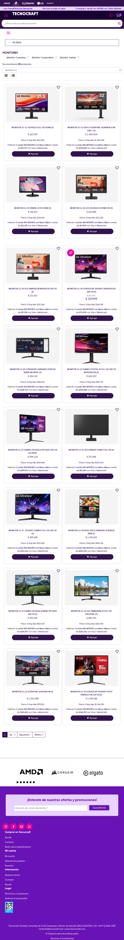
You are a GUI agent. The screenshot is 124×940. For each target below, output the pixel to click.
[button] (111, 14)
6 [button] (34, 783)
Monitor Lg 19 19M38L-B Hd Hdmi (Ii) (32, 208)
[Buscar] (119, 23)
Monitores (10, 52)
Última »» (38, 734)
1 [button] (18, 783)
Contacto (9, 842)
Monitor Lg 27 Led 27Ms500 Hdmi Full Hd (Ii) (91, 450)
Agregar (34, 154)
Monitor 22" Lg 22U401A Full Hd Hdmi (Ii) (33, 127)
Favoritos (9, 865)
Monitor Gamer (68, 57)
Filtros (14, 43)
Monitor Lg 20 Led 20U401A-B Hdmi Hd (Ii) (91, 208)
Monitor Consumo (16, 57)
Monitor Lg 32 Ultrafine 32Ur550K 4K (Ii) (32, 691)
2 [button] (21, 783)
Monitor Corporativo (43, 57)
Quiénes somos (12, 875)
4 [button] (28, 783)
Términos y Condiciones (16, 893)
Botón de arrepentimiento (18, 847)
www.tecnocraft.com (75, 929)
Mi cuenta (10, 856)
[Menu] (6, 16)
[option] (31, 772)
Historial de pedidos (15, 861)
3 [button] (24, 783)
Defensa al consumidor (16, 898)
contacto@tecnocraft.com (51, 929)
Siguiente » (24, 734)
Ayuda (8, 837)
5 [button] (31, 783)
